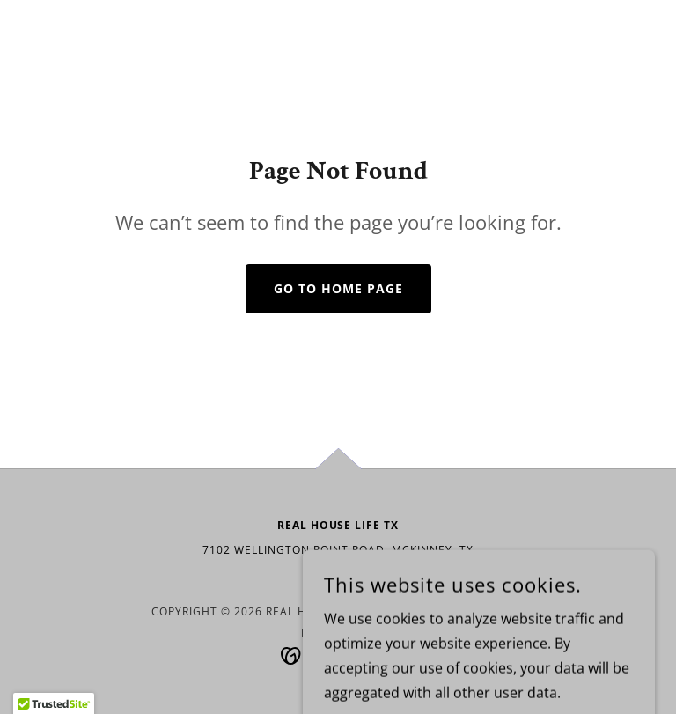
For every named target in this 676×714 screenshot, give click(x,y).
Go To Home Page (338, 288)
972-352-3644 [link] (338, 575)
